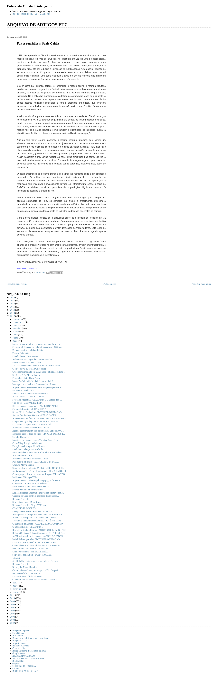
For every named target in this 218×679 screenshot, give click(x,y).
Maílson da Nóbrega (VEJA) (25, 477)
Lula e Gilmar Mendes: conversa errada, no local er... (36, 344)
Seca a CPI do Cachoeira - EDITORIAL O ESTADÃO (37, 412)
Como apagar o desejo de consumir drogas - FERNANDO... (39, 474)
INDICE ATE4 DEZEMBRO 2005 (28, 658)
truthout (16, 668)
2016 (12, 303)
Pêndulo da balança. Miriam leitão (27, 449)
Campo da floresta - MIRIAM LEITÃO (30, 409)
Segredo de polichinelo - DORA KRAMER (32, 555)
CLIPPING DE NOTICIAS (24, 666)
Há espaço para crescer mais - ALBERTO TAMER (35, 406)
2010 (12, 598)
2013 (12, 313)
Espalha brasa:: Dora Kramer (25, 356)
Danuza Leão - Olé (20, 353)
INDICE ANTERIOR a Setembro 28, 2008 (31, 14)
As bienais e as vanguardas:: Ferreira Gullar (32, 359)
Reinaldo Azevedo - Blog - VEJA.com (29, 505)
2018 (12, 297)
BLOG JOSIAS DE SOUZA (25, 671)
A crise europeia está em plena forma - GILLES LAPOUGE (39, 471)
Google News (18, 653)
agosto (16, 331)
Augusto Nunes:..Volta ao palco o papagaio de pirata (36, 480)
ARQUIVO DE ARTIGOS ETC (37, 24)
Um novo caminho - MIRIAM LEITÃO (30, 551)
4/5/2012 (16, 558)
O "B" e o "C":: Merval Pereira (26, 375)
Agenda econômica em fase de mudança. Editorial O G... (38, 431)
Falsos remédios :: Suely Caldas (26, 362)
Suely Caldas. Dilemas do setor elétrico (30, 393)
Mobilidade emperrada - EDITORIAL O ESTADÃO (36, 539)
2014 (12, 310)
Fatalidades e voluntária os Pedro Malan (30, 486)
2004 (12, 617)
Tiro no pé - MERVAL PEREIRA (27, 403)
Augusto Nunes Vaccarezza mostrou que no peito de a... (37, 387)
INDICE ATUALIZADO (23, 656)
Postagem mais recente (17, 284)
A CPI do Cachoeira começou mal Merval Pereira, (35, 561)
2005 (12, 613)
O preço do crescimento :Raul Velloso (29, 483)
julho (15, 334)
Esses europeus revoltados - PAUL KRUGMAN (34, 542)
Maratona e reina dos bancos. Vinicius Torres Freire (35, 440)
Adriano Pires (18, 635)
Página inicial (109, 284)
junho (16, 338)
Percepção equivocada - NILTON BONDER (32, 511)
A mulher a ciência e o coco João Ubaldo (30, 427)
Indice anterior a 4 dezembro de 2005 (29, 651)
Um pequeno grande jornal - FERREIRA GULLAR (35, 421)
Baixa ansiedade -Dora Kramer (26, 573)
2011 (12, 595)
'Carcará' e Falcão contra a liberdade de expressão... (35, 496)
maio (15, 341)
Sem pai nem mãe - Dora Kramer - (28, 502)
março (16, 586)
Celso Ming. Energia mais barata (27, 443)
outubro (17, 325)
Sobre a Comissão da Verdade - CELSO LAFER (34, 415)
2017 (12, 300)
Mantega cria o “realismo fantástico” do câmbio (34, 384)
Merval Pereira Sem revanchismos (27, 489)
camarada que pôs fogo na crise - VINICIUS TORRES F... (38, 434)
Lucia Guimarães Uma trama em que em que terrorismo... (38, 493)
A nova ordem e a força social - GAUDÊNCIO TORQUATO (39, 418)
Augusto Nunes (19, 643)
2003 (12, 620)
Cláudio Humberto (20, 437)
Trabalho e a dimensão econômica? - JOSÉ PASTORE (36, 520)
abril (15, 582)
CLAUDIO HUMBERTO (24, 508)
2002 (12, 623)
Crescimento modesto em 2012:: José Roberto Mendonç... (38, 372)
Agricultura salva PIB (22, 455)
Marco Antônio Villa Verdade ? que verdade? (32, 381)
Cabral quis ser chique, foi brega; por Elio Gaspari (35, 570)
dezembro (17, 319)
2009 (12, 601)
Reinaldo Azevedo (20, 564)
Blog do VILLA (19, 640)
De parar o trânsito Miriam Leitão (27, 350)
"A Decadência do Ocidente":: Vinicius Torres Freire (36, 365)
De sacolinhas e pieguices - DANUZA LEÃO (32, 424)
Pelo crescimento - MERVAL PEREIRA (30, 548)
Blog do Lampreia (20, 630)
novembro (18, 322)
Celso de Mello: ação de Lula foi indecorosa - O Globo (37, 347)
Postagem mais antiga (201, 284)
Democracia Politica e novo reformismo (30, 638)
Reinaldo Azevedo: (21, 499)
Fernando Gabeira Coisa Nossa (26, 378)
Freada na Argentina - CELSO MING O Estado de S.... (37, 400)
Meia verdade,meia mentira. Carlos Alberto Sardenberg (37, 452)
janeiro (16, 592)
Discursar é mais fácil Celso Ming (27, 576)
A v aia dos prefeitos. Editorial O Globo (30, 458)
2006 (12, 610)
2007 (12, 607)
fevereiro (17, 589)
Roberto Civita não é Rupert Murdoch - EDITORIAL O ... (38, 533)
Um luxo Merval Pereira (23, 465)
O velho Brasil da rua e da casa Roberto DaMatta (34, 579)
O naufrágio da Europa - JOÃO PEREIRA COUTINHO (37, 524)
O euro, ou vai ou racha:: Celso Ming (29, 369)
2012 (12, 316)
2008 (12, 604)
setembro (17, 328)
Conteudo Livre (19, 648)
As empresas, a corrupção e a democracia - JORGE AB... (38, 514)
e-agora (15, 663)
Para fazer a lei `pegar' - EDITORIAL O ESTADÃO (35, 462)
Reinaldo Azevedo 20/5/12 (24, 390)
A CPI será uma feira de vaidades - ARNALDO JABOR (37, 536)
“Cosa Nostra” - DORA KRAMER (28, 396)
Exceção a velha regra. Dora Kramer (28, 446)
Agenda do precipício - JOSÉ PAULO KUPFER (34, 517)
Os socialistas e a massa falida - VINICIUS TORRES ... (37, 545)
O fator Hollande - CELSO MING (27, 527)
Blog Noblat (18, 661)
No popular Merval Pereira (24, 567)
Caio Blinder (18, 633)
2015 (12, 307)
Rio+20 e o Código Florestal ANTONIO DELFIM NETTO (39, 530)
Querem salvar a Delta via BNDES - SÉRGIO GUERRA (38, 468)
